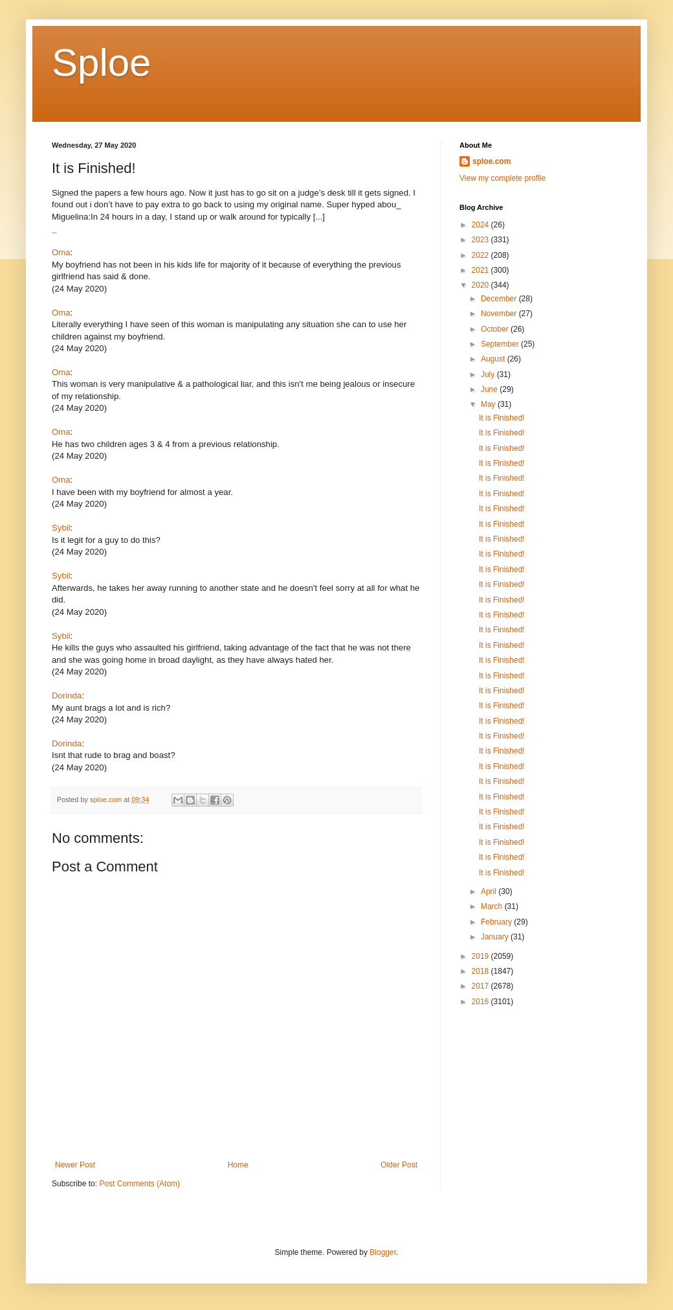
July (489, 374)
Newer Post (75, 1164)
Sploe (101, 62)
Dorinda (67, 695)
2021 (481, 270)
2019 (481, 956)
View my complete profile (502, 178)
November (500, 313)
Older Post (399, 1164)
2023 (481, 239)
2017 (481, 986)
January (496, 936)
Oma (61, 252)
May (489, 404)
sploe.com (491, 161)
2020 (481, 285)
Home (238, 1164)
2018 (481, 971)
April (489, 891)
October (496, 329)
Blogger (383, 1252)
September (501, 344)
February (497, 921)
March (493, 906)
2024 (481, 224)
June (490, 389)
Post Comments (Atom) (139, 1183)
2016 (481, 1001)
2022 (481, 255)
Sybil (61, 528)
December (500, 298)
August (494, 358)
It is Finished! (502, 417)
